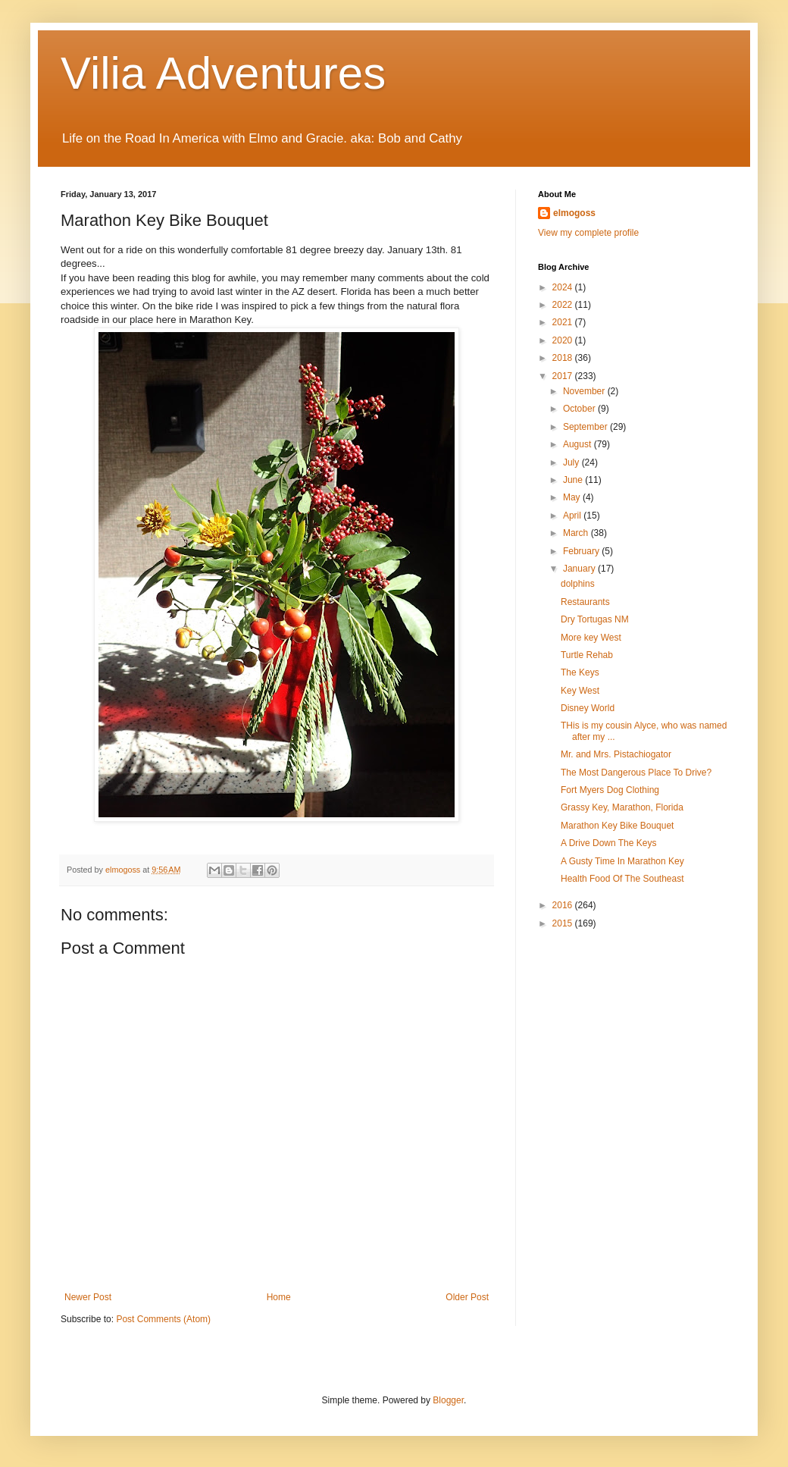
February (582, 551)
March (577, 533)
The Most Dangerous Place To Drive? (636, 772)
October (580, 408)
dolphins (578, 583)
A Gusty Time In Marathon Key (622, 861)
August (578, 444)
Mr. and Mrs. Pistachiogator (616, 754)
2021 (563, 322)
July (572, 462)
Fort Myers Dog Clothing (610, 790)
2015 (563, 923)
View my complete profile (588, 232)
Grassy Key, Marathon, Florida (622, 807)
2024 (563, 287)
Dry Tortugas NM (595, 619)
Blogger (448, 1400)
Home (279, 1297)
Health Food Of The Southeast (622, 878)
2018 (563, 358)
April (573, 515)
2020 (563, 340)
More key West (591, 637)
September (586, 427)
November (585, 391)
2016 (563, 905)
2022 (563, 304)
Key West (580, 690)
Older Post (467, 1297)
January (580, 568)
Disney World (587, 708)
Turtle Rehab (587, 655)
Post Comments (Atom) (163, 1319)
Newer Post (87, 1297)
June (574, 480)
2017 (563, 376)
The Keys (580, 672)
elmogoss (574, 213)
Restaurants (585, 602)
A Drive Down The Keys (609, 843)
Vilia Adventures (223, 73)
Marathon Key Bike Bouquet (617, 825)
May (573, 497)
